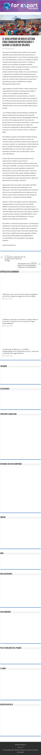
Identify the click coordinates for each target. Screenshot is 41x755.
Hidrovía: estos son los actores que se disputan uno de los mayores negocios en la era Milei (20, 295)
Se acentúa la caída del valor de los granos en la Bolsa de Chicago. (16, 258)
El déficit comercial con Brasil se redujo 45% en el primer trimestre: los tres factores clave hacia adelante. (20, 321)
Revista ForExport (20, 744)
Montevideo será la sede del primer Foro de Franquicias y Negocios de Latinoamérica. (25, 264)
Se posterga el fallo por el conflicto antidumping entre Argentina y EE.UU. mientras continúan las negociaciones (20, 351)
